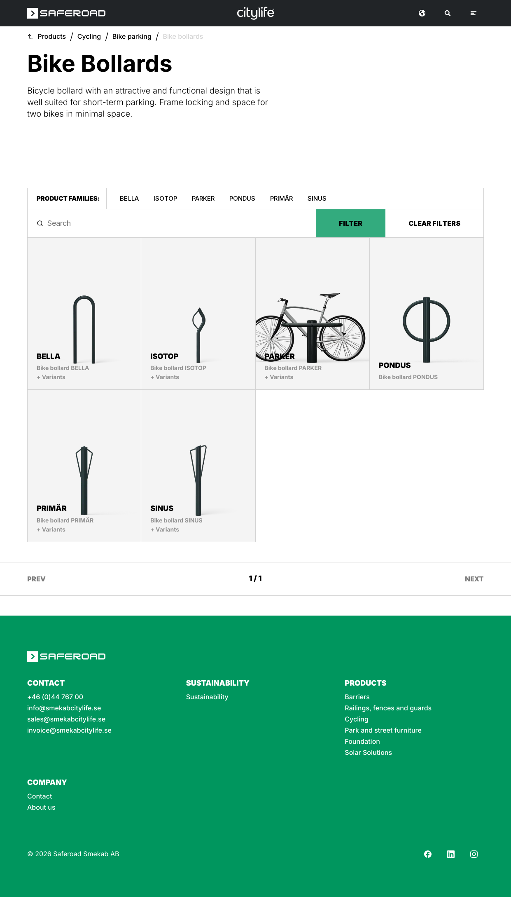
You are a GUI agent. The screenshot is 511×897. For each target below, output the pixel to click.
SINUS (317, 198)
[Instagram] (474, 854)
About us (41, 807)
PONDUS (242, 198)
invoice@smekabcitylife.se (69, 730)
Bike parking (132, 36)
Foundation (362, 741)
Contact (39, 796)
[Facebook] (428, 854)
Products (52, 36)
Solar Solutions (368, 752)
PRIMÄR (281, 198)
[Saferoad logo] (66, 13)
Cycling (89, 36)
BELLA (129, 198)
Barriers (357, 697)
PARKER (203, 198)
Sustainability (207, 697)
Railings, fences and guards (388, 708)
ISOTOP (165, 198)
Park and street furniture (383, 730)
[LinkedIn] (451, 854)
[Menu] (473, 13)
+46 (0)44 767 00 (55, 697)
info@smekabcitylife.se (64, 708)
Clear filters (434, 223)
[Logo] (255, 13)
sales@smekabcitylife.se (66, 719)
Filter (350, 223)
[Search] (447, 13)
